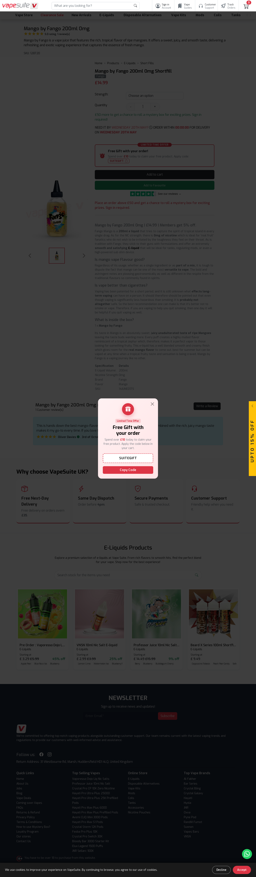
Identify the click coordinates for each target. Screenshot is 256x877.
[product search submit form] (135, 6)
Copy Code (128, 470)
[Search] (92, 6)
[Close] (152, 404)
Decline (221, 870)
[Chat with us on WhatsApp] (247, 854)
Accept (242, 870)
